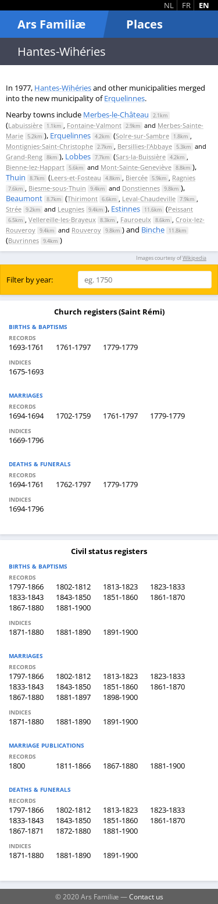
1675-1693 (26, 371)
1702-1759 (73, 415)
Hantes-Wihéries (62, 88)
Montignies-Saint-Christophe (49, 146)
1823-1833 (167, 586)
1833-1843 (26, 597)
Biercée (137, 177)
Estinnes (125, 208)
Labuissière (25, 125)
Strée (14, 209)
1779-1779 (120, 347)
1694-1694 (26, 415)
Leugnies (71, 209)
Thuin (16, 177)
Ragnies (183, 177)
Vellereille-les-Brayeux (62, 219)
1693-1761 (26, 347)
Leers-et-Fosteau (76, 177)
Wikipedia (194, 258)
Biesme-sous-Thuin (57, 188)
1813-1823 (120, 586)
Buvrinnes (23, 240)
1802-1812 (73, 586)
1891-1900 (120, 632)
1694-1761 (26, 484)
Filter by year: (29, 279)
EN (204, 5)
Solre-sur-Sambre (142, 135)
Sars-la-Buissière (141, 156)
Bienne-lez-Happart (35, 167)
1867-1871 (26, 831)
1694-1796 (26, 508)
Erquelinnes (124, 98)
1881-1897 (73, 697)
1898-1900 (120, 697)
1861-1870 (167, 597)
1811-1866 (73, 765)
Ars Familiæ (51, 24)
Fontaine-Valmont (94, 125)
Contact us (146, 896)
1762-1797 (73, 484)
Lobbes (78, 156)
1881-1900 (73, 607)
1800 (17, 765)
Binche (153, 229)
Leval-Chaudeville (149, 198)
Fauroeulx (135, 219)
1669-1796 (26, 440)
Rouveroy (86, 230)
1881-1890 (73, 632)
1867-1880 (26, 607)
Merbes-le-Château (116, 114)
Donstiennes (141, 188)
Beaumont (24, 198)
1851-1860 (120, 597)
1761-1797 (73, 347)
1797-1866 (26, 586)
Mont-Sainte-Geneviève (136, 167)
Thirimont (82, 198)
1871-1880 (26, 632)
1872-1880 (73, 831)
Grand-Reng (24, 156)
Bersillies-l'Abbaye (144, 146)
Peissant (180, 209)
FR (186, 5)
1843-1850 (73, 597)
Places (144, 24)
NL (169, 5)
